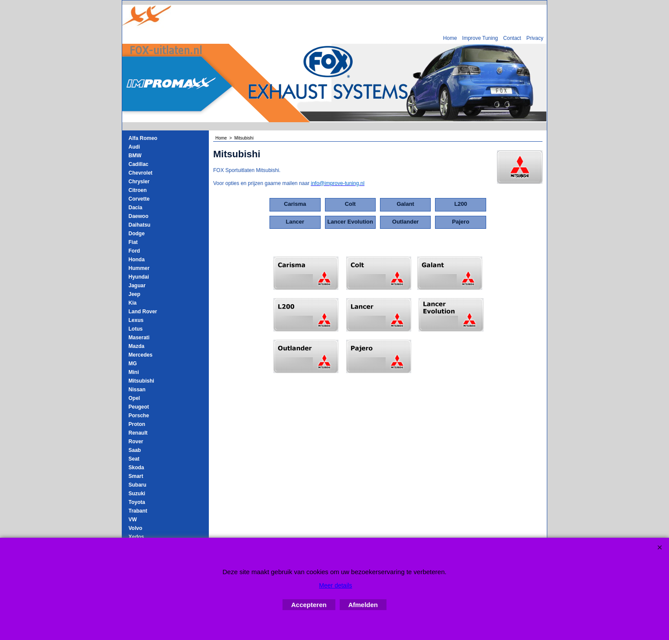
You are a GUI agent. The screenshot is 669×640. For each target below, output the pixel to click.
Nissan (137, 390)
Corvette (139, 199)
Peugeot (139, 407)
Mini (134, 372)
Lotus (136, 329)
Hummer (139, 268)
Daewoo (139, 216)
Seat (134, 459)
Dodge (137, 234)
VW (133, 520)
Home (450, 38)
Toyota (137, 502)
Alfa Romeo (143, 138)
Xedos (136, 537)
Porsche (139, 416)
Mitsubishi (141, 381)
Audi (134, 147)
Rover (136, 442)
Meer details (335, 585)
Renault (138, 433)
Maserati (139, 338)
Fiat (133, 242)
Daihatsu (140, 225)
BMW (135, 156)
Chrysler (139, 182)
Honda (137, 260)
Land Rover (143, 312)
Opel (134, 398)
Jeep (134, 294)
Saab (135, 450)
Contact (512, 38)
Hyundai (139, 277)
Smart (136, 476)
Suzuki (137, 494)
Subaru (137, 485)
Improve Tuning (480, 38)
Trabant (138, 511)
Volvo (136, 528)
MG (133, 364)
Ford (134, 251)
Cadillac (139, 164)
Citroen (138, 190)
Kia (133, 303)
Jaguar (137, 286)
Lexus (136, 320)
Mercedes (141, 355)
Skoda (136, 468)
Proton (137, 424)
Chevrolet (141, 173)
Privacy (534, 38)
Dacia (136, 208)
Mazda (137, 346)
